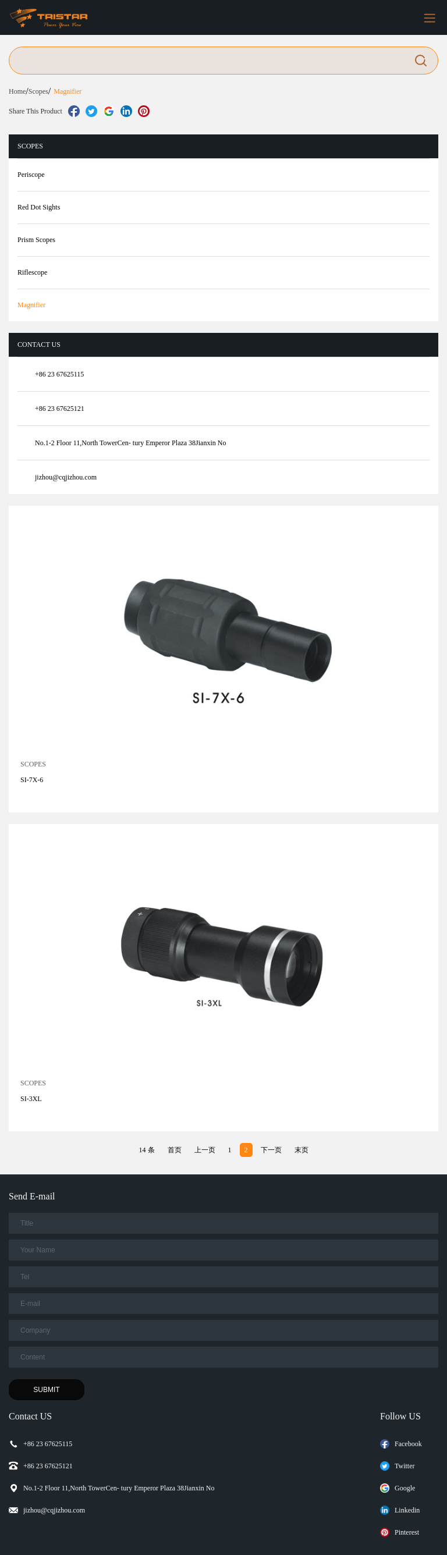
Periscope (31, 175)
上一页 (204, 1150)
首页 (175, 1150)
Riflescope (32, 272)
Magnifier (67, 91)
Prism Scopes (36, 240)
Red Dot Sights (38, 207)
